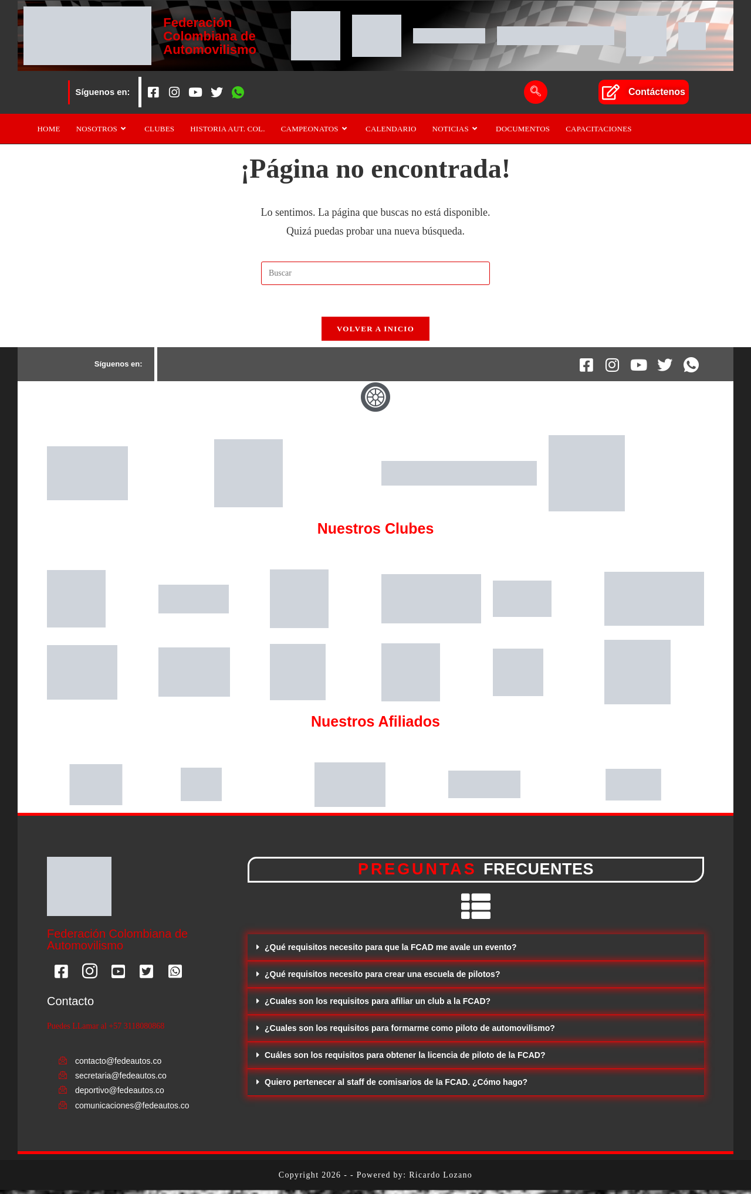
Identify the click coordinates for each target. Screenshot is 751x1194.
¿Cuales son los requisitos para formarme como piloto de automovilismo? (410, 1032)
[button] (476, 951)
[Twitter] (216, 92)
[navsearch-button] (535, 92)
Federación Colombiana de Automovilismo (212, 36)
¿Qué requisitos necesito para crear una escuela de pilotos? (382, 978)
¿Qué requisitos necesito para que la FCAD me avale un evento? (390, 951)
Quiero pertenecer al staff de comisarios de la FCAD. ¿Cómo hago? (396, 1086)
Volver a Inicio (375, 332)
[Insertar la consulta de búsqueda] (375, 273)
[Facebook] (153, 92)
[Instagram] (174, 92)
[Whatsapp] (237, 92)
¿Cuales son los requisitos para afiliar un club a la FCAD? (377, 1005)
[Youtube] (195, 92)
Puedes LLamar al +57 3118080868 (105, 1030)
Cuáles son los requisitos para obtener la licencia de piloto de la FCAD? (405, 1059)
